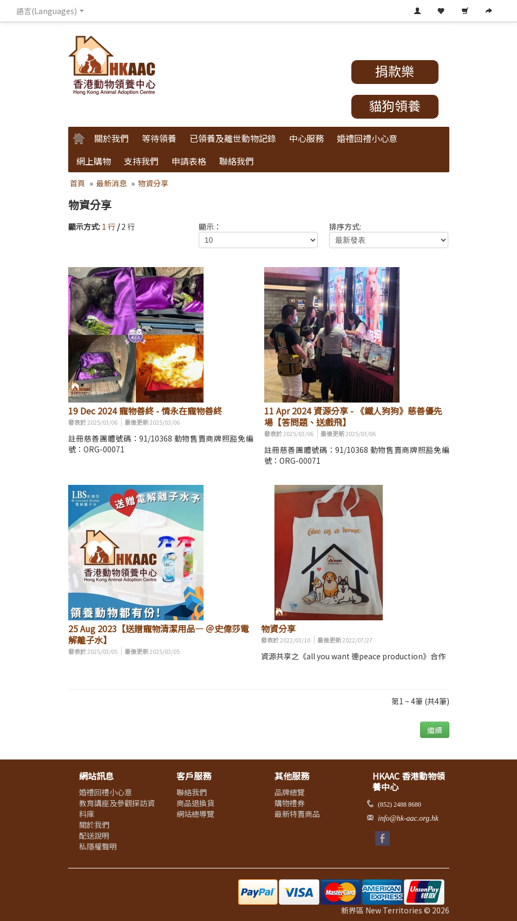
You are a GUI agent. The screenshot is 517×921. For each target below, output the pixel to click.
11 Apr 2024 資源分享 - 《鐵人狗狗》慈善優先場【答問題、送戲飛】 (353, 416)
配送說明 (94, 835)
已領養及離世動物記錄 (232, 138)
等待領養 (159, 138)
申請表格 (189, 160)
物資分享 (153, 183)
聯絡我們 (236, 160)
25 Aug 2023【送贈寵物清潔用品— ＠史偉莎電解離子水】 (158, 634)
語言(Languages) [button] (50, 10)
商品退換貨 (195, 802)
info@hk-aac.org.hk (408, 818)
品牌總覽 (289, 792)
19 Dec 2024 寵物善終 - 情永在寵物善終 (145, 410)
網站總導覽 (195, 813)
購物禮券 (289, 802)
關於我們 (111, 138)
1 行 (108, 226)
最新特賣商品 (297, 813)
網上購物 (93, 160)
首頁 (77, 183)
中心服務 (306, 138)
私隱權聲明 (98, 846)
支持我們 (141, 160)
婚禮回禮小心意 (367, 138)
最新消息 (111, 183)
